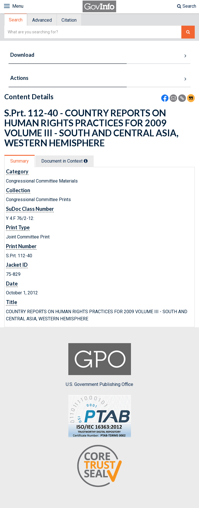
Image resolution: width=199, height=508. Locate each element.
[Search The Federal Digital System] (188, 32)
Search (186, 6)
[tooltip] (86, 161)
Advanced (42, 20)
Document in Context (64, 161)
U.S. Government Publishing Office (99, 365)
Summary (19, 161)
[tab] (16, 20)
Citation (69, 20)
